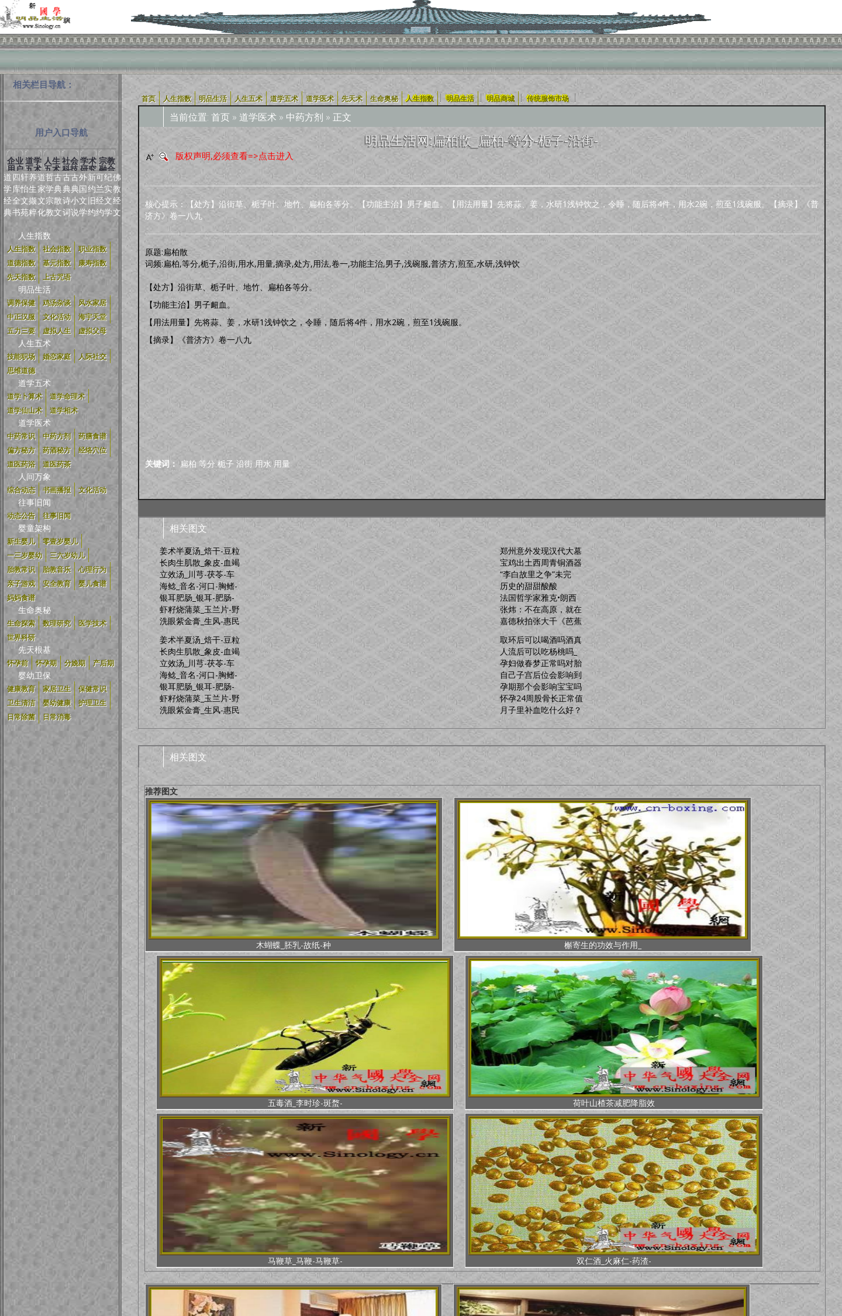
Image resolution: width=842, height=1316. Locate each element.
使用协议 (284, 1208)
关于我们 (244, 1208)
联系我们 (570, 1208)
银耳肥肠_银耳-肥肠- (197, 597)
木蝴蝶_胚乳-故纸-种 (194, 875)
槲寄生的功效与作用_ (309, 875)
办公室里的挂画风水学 (769, 1042)
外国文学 (83, 194)
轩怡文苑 (24, 194)
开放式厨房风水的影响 (309, 1042)
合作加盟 (491, 1208)
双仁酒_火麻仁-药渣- (770, 875)
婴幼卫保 (34, 675)
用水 (263, 463)
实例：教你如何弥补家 (194, 1042)
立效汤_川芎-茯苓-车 (197, 574)
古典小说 (75, 194)
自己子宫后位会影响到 (541, 674)
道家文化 (41, 194)
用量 (282, 463)
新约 (92, 182)
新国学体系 (447, 1208)
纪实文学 (108, 194)
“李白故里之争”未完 (535, 574)
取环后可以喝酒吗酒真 (541, 639)
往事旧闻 (34, 502)
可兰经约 (100, 194)
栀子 (226, 463)
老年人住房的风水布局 (424, 1042)
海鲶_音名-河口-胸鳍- (198, 585)
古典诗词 (67, 194)
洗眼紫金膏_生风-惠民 (200, 620)
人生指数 (34, 235)
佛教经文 (117, 194)
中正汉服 (403, 1208)
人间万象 (34, 476)
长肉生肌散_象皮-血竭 (200, 562)
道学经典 (8, 194)
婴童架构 (34, 527)
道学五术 (34, 382)
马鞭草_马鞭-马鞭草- (655, 875)
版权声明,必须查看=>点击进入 (234, 155)
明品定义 (363, 1208)
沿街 (244, 463)
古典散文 (58, 194)
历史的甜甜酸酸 (528, 585)
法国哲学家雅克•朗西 (538, 597)
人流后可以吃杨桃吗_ (538, 651)
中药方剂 (304, 117)
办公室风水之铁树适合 (654, 1042)
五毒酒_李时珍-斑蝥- (424, 875)
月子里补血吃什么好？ (541, 709)
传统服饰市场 (548, 98)
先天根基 (34, 649)
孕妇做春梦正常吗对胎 (541, 663)
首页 (220, 117)
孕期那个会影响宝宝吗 (541, 686)
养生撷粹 (33, 194)
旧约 (92, 206)
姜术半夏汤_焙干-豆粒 (200, 550)
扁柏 (188, 463)
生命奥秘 (34, 609)
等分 (207, 463)
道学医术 (34, 422)
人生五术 (34, 343)
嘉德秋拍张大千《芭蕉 (541, 620)
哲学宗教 (50, 194)
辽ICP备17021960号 (448, 1225)
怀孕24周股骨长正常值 (541, 698)
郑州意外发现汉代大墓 (541, 550)
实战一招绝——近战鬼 (539, 1042)
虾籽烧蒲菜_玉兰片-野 (200, 609)
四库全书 (16, 194)
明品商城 (500, 98)
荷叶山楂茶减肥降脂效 (540, 875)
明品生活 (34, 289)
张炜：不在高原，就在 (541, 609)
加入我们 (531, 1208)
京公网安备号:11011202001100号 (555, 1225)
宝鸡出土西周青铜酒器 (541, 562)
